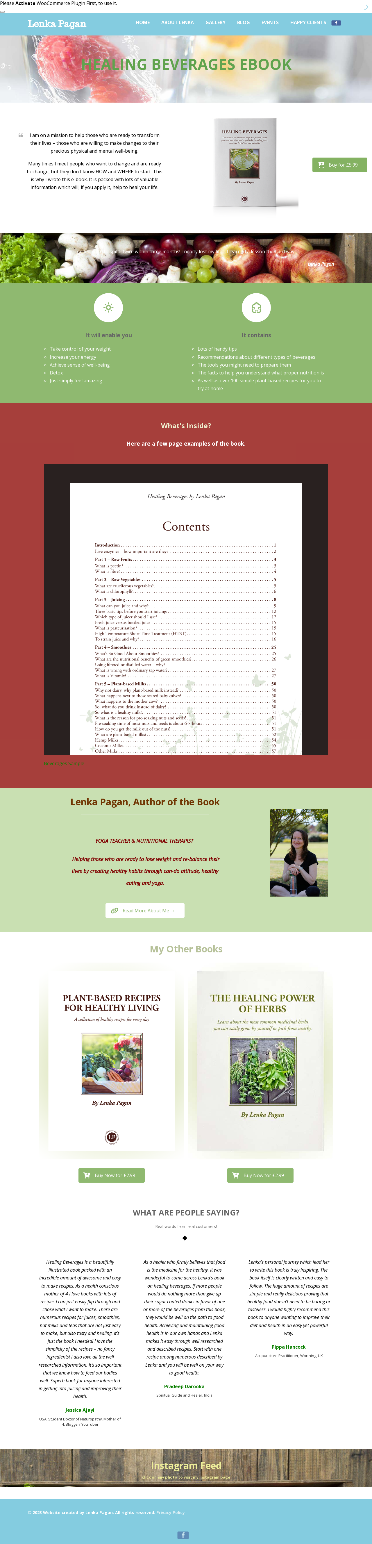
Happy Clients (308, 22)
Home (143, 22)
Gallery (215, 22)
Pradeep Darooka (184, 1386)
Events (270, 22)
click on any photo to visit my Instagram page (186, 1477)
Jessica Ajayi (80, 1410)
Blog (243, 22)
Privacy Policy (170, 1512)
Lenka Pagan (57, 23)
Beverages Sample (64, 763)
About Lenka (177, 22)
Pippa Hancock (289, 1347)
